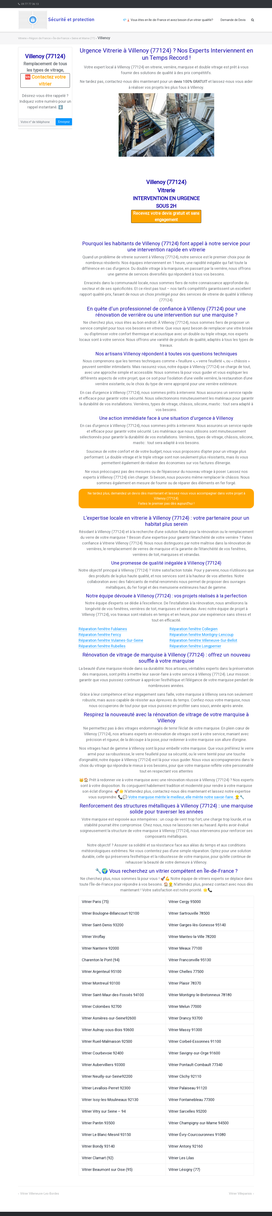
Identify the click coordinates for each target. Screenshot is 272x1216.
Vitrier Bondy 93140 (98, 1146)
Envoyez (64, 121)
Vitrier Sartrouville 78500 (189, 913)
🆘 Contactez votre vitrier (45, 80)
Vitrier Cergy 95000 (185, 901)
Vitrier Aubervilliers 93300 (103, 1064)
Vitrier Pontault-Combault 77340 (195, 1064)
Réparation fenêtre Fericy (100, 634)
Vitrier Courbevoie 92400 (102, 1053)
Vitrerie (22, 38)
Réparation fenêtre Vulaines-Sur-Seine (111, 640)
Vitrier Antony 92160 (186, 1146)
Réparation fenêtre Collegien (194, 629)
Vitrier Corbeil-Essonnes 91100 (195, 1041)
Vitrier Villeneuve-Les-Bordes (39, 1193)
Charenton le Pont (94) (101, 960)
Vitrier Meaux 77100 (185, 948)
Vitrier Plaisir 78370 (185, 983)
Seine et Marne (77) (83, 38)
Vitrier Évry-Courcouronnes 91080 (197, 1134)
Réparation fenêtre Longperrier (195, 646)
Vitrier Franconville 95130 (190, 960)
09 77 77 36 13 (30, 4)
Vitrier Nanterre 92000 (100, 948)
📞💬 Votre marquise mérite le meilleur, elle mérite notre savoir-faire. (176, 797)
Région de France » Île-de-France (49, 38)
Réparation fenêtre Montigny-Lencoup (202, 634)
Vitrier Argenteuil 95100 (101, 971)
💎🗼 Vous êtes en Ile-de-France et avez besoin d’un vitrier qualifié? (168, 20)
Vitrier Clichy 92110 (185, 1076)
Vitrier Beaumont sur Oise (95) (107, 1169)
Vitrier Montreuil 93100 (101, 983)
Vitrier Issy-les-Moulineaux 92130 (110, 1099)
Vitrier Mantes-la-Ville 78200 (192, 936)
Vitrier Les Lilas (181, 1158)
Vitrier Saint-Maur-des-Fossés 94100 (113, 995)
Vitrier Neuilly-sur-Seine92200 (107, 1076)
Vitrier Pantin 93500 (98, 1123)
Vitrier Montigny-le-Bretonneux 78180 (200, 995)
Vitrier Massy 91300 (185, 1030)
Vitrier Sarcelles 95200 (188, 1111)
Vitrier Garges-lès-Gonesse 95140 (197, 925)
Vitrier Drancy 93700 (186, 1018)
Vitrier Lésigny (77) (184, 1169)
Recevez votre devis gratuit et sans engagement (166, 216)
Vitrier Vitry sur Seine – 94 (104, 1111)
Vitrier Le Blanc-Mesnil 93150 (106, 1134)
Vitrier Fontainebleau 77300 (191, 1099)
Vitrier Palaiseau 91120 (188, 1088)
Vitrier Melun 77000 (185, 1006)
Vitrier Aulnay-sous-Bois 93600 (108, 1030)
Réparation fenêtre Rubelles (102, 646)
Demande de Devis (233, 20)
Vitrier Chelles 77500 (186, 971)
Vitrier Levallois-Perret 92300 (106, 1088)
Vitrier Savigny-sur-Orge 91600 (194, 1053)
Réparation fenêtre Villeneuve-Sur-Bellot (203, 640)
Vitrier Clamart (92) (97, 1158)
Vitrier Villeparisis (240, 1193)
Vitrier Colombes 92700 (102, 1006)
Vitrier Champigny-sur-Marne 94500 (199, 1123)
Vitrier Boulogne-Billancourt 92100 (110, 913)
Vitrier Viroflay (93, 936)
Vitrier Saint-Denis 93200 (102, 925)
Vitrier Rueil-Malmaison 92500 (107, 1041)
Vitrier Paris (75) (95, 901)
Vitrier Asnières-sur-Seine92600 (109, 1018)
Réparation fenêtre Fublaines (103, 629)
